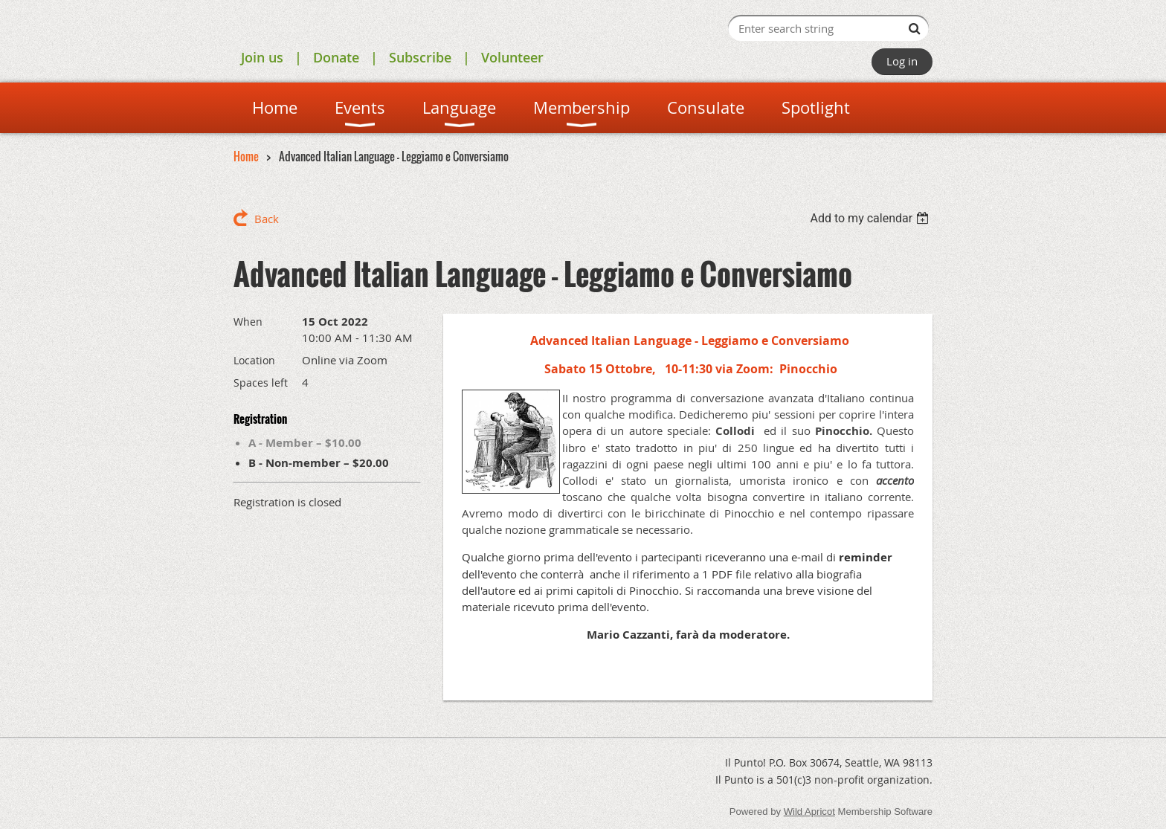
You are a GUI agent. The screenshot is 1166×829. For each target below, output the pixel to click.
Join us (262, 57)
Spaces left (260, 382)
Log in (902, 61)
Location (254, 360)
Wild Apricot (809, 811)
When (247, 321)
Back (266, 218)
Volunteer (512, 57)
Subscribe (420, 57)
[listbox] (871, 218)
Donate (336, 57)
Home (246, 156)
